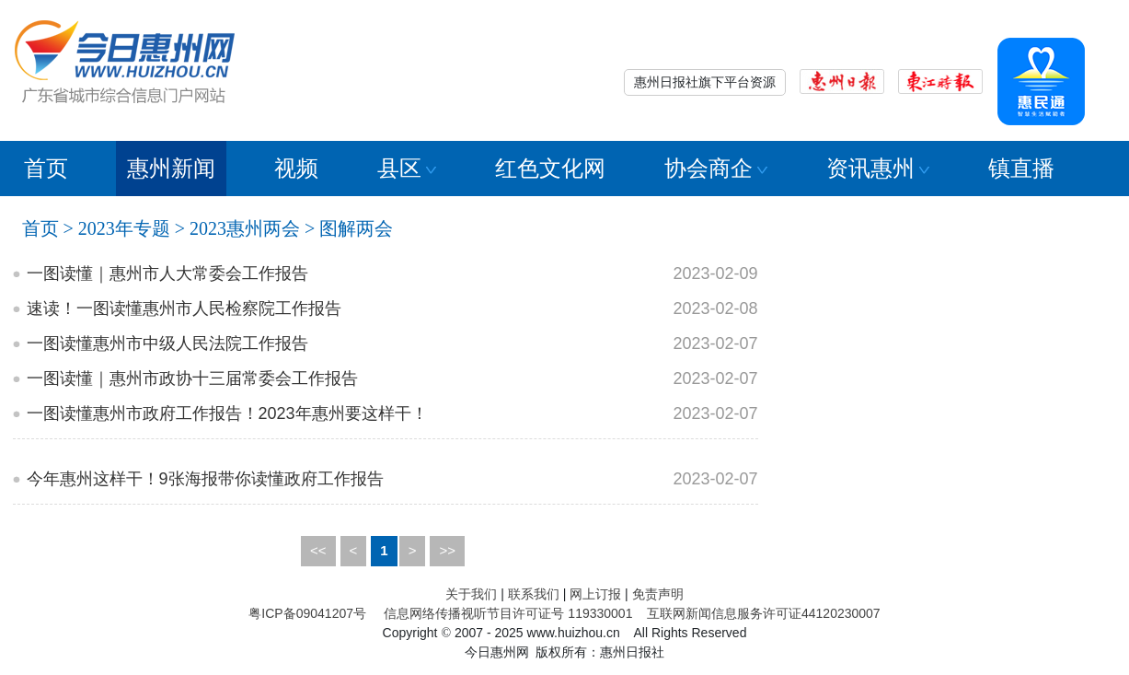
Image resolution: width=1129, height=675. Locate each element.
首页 (46, 168)
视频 (296, 168)
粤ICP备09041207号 (307, 613)
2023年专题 (124, 228)
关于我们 (471, 594)
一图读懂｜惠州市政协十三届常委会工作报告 (192, 378)
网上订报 (595, 594)
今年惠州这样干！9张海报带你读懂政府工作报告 (205, 479)
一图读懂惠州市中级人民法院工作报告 (167, 343)
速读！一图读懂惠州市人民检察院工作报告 (184, 308)
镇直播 (1021, 168)
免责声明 (658, 594)
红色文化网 (550, 168)
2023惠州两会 (245, 228)
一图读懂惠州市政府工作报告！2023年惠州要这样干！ (227, 413)
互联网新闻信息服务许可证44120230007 (764, 613)
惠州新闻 (171, 168)
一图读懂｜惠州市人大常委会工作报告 (167, 273)
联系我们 (533, 594)
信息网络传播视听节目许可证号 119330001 (508, 613)
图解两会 (356, 228)
